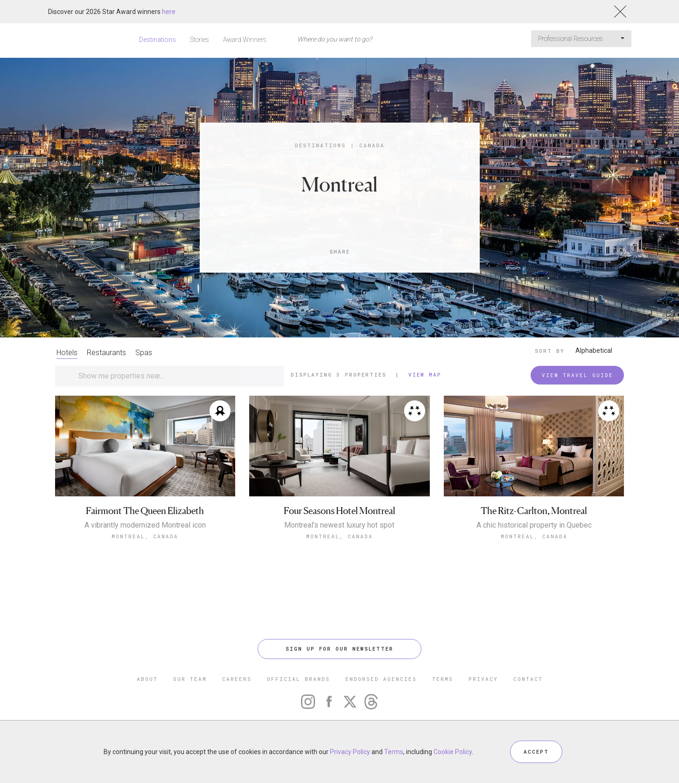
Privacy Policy (350, 752)
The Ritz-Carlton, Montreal (534, 511)
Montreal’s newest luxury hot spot (339, 525)
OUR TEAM (190, 678)
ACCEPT (536, 751)
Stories (199, 39)
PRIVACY (483, 678)
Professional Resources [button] (581, 38)
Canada (372, 145)
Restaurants (106, 352)
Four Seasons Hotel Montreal (339, 511)
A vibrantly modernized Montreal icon (145, 525)
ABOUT (147, 678)
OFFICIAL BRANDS (298, 678)
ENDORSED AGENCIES (381, 678)
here (168, 11)
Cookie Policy (453, 752)
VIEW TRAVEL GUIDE (577, 374)
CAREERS (237, 678)
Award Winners (244, 39)
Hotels (66, 352)
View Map (424, 374)
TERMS (442, 678)
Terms (393, 752)
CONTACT (528, 678)
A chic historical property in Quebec (534, 525)
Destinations (157, 39)
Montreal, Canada (145, 536)
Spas (143, 352)
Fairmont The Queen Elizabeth (145, 511)
